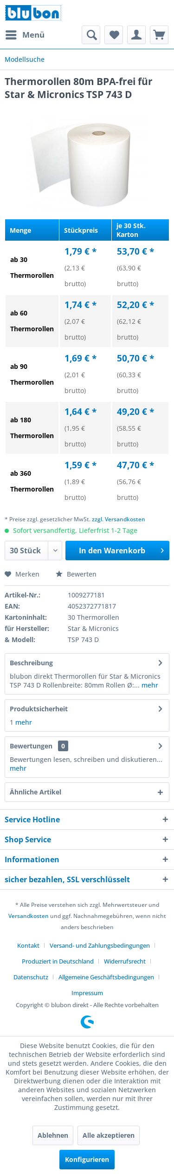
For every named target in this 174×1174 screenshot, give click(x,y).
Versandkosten (28, 916)
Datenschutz (30, 977)
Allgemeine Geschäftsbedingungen (106, 977)
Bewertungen (31, 745)
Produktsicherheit (39, 708)
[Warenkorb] (159, 35)
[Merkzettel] (113, 35)
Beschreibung (31, 662)
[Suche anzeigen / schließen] (91, 35)
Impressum (87, 993)
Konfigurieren (87, 1159)
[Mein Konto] (136, 35)
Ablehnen (53, 1135)
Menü (25, 33)
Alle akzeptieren (109, 1135)
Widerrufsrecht (125, 961)
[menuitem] (24, 35)
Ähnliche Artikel (35, 791)
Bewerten (76, 574)
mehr (149, 685)
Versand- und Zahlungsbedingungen (100, 945)
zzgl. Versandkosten (118, 519)
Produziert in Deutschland (58, 961)
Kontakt (28, 945)
